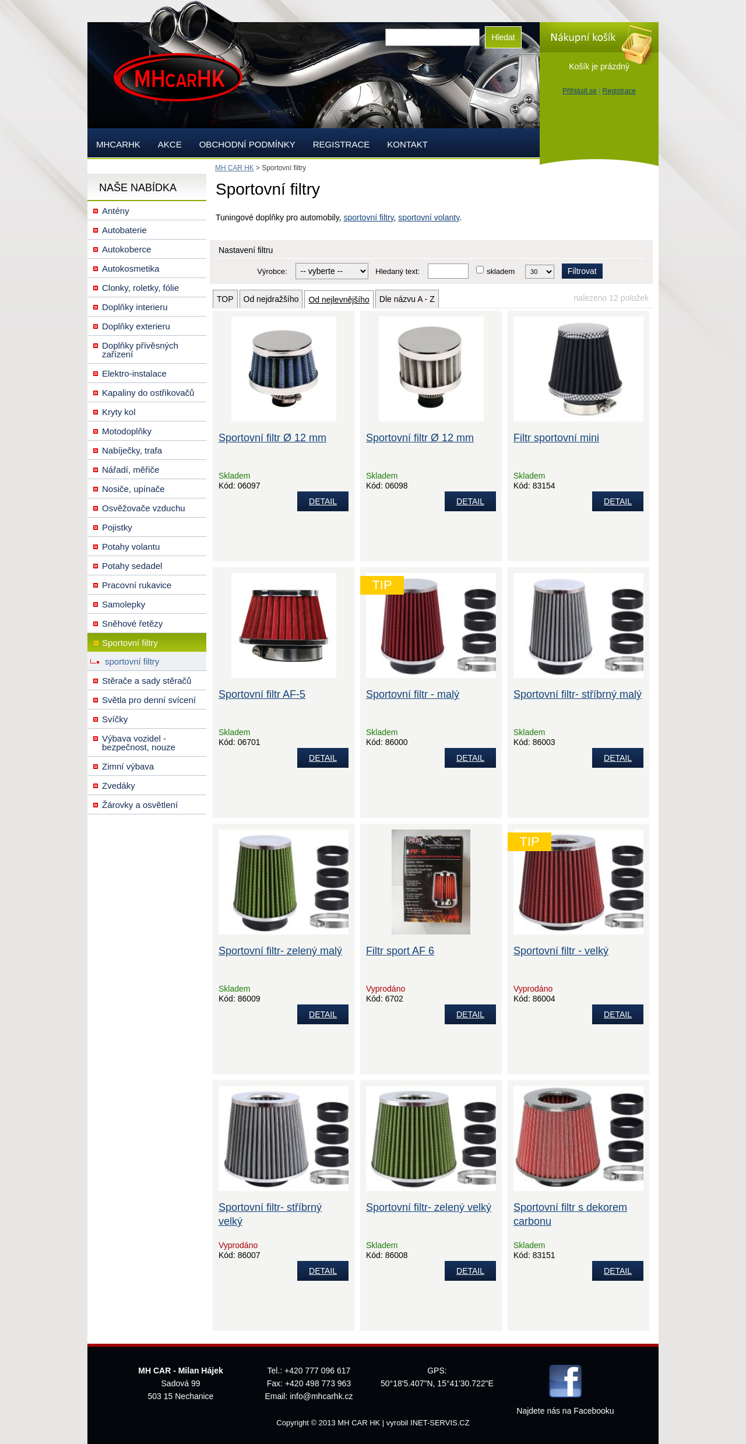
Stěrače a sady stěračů (146, 681)
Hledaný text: (397, 271)
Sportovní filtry (130, 643)
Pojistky (117, 527)
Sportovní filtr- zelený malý (280, 951)
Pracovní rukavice (136, 585)
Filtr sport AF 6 (400, 951)
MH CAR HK (234, 168)
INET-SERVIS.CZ (440, 1422)
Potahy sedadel (132, 566)
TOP (225, 299)
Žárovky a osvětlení (140, 805)
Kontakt (407, 144)
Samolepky (123, 604)
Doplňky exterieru (136, 326)
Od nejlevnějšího (338, 299)
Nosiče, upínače (133, 489)
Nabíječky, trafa (132, 450)
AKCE (170, 144)
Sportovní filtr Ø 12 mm (272, 438)
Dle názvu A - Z (407, 299)
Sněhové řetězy (132, 623)
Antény (115, 211)
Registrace (619, 91)
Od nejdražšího (271, 299)
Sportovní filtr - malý (412, 694)
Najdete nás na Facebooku (565, 1410)
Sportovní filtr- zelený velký (428, 1207)
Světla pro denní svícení (149, 700)
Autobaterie (124, 230)
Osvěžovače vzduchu (143, 508)
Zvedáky (118, 785)
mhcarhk (118, 144)
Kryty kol (119, 412)
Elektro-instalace (134, 373)
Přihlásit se (579, 91)
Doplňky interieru (135, 307)
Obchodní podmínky (247, 144)
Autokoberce (126, 249)
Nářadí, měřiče (130, 470)
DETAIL (323, 501)
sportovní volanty (428, 217)
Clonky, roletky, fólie (140, 288)
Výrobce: (272, 271)
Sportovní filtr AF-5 (262, 694)
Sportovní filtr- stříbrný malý (577, 694)
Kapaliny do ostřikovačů (148, 393)
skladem (501, 271)
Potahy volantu (131, 546)
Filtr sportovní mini (556, 438)
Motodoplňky (127, 431)
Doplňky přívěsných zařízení (140, 349)
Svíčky (115, 719)
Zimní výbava (128, 766)
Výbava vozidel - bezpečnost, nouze (138, 742)
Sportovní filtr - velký (560, 951)
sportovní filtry (368, 217)
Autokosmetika (130, 268)
